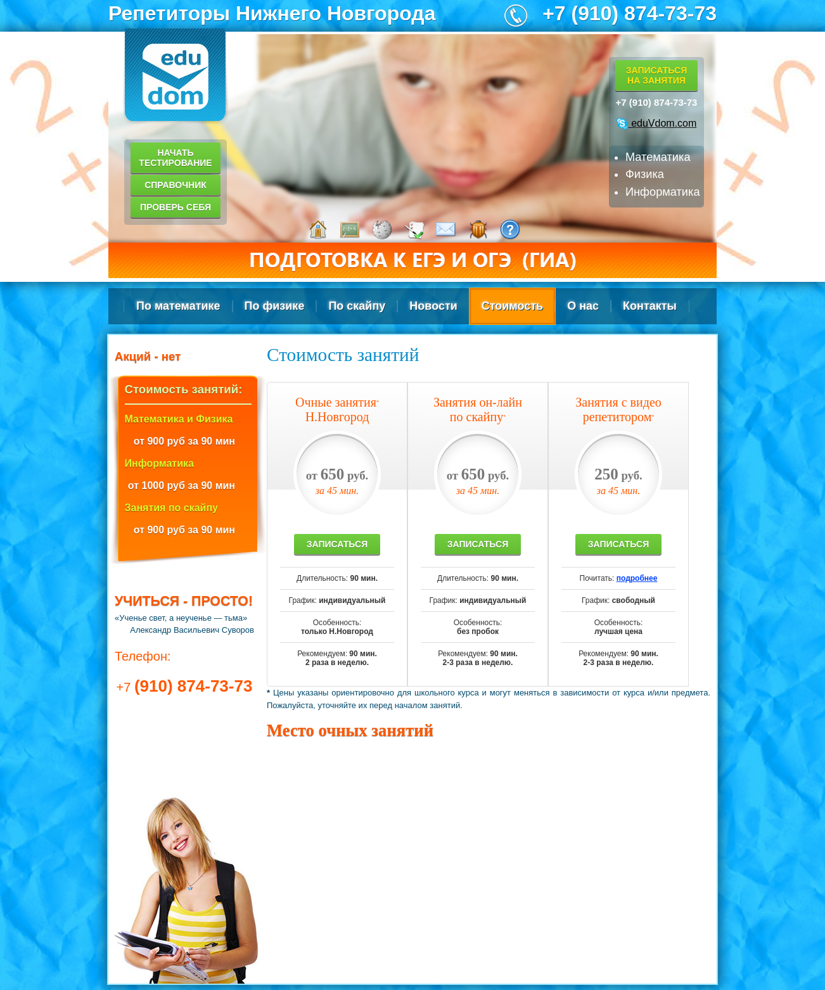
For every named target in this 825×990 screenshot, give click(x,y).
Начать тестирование (175, 158)
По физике (275, 306)
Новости (433, 306)
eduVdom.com (657, 123)
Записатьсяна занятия (656, 75)
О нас (583, 306)
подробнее (637, 578)
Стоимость (512, 306)
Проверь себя (175, 207)
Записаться (337, 544)
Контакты (650, 306)
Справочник (175, 185)
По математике (178, 306)
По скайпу (356, 306)
